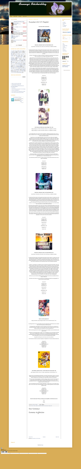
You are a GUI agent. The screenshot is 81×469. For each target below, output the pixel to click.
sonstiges (22, 70)
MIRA (64, 44)
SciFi (51, 405)
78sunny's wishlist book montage (66, 66)
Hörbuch (43, 405)
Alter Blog (64, 26)
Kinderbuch (19, 62)
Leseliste (12, 65)
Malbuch (14, 66)
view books (22, 102)
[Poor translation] (5, 452)
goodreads (64, 23)
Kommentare (65, 38)
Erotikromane (39, 405)
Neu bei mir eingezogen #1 (15, 90)
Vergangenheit (12, 72)
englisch (37, 405)
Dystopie (12, 55)
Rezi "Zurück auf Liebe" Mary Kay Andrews (18, 92)
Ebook (17, 55)
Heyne (64, 46)
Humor (24, 60)
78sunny (34, 404)
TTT (21, 71)
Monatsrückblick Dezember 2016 (16, 84)
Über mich (15, 16)
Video (15, 72)
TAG (11, 71)
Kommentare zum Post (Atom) (36, 438)
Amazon (64, 22)
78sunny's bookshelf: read (19, 21)
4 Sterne (32, 405)
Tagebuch (15, 71)
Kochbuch (24, 62)
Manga (49, 405)
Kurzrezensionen (46, 405)
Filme (19, 58)
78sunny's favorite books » (67, 70)
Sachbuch (24, 69)
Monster (24, 66)
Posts (64, 37)
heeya (14, 37)
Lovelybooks (65, 25)
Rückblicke (17, 69)
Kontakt (20, 16)
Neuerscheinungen (13, 67)
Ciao (63, 24)
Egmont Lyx (64, 47)
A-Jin (14, 28)
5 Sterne (34, 405)
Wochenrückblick (19, 72)
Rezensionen (13, 87)
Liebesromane (22, 65)
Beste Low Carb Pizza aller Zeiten (16, 83)
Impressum (25, 16)
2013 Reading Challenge (17, 97)
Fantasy (12, 58)
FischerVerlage (65, 45)
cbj (63, 43)
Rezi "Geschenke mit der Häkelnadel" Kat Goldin (18, 91)
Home (11, 16)
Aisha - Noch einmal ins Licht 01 (17, 40)
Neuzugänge (20, 67)
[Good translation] (2, 452)
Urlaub (24, 71)
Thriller (19, 71)
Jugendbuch (13, 62)
